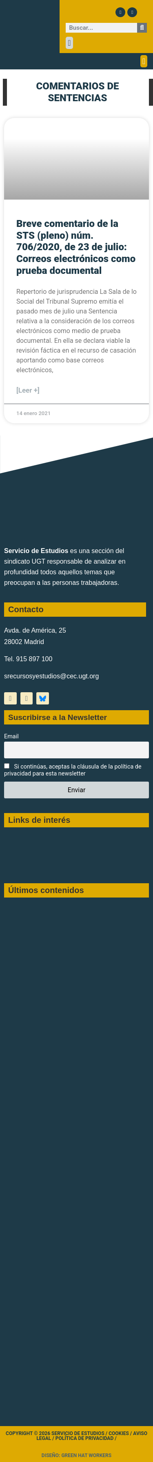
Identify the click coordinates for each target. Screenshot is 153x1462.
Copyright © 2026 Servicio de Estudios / (57, 1433)
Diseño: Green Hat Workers (76, 1455)
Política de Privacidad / (86, 1438)
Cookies (119, 1433)
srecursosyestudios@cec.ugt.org (51, 676)
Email (11, 736)
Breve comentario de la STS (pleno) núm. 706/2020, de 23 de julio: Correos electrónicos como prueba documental (75, 247)
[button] (69, 43)
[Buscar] (142, 28)
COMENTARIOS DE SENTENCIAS (77, 92)
